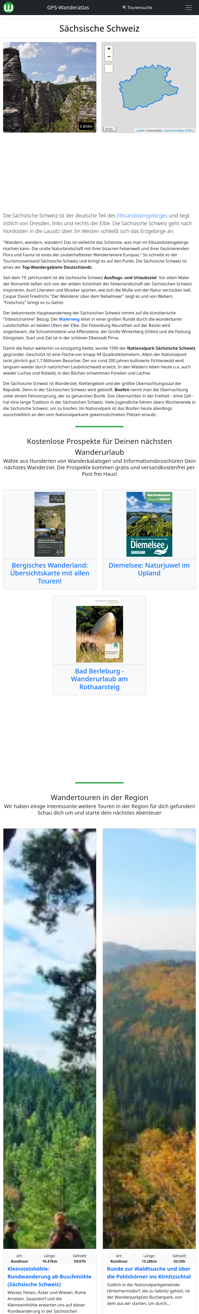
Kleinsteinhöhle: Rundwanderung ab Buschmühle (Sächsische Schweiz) (49, 1276)
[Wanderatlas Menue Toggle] (188, 7)
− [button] (109, 57)
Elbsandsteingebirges (142, 215)
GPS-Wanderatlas (68, 7)
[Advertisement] (99, 173)
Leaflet (140, 130)
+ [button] (109, 49)
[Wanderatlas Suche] (137, 7)
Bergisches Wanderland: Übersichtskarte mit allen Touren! (49, 573)
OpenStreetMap (174, 130)
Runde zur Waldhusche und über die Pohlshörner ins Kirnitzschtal (149, 1272)
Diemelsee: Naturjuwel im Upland (149, 569)
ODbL (190, 130)
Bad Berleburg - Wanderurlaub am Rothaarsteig (99, 678)
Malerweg (69, 319)
